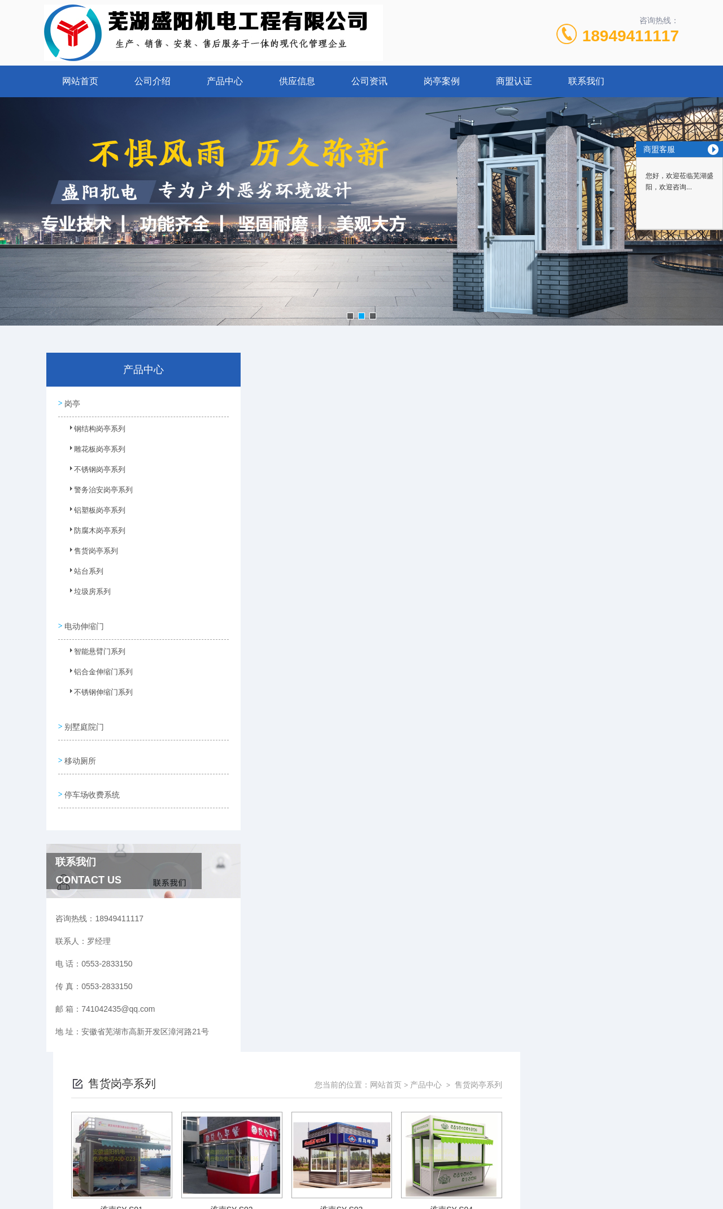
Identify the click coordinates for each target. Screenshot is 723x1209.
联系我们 (586, 81)
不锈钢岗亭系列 (93, 472)
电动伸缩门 (84, 623)
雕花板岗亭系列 (93, 452)
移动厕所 (80, 754)
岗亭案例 (442, 81)
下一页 (478, 904)
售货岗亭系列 (89, 554)
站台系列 (83, 574)
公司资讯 (369, 81)
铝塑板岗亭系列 (93, 513)
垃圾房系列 (86, 595)
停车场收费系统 (92, 786)
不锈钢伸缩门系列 (96, 693)
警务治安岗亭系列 (96, 493)
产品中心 (225, 81)
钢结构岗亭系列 (93, 432)
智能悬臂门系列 (93, 653)
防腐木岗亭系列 (93, 534)
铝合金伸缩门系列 (96, 673)
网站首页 (80, 81)
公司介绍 (152, 81)
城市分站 (53, 1196)
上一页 (413, 904)
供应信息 (297, 81)
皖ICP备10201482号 (441, 1128)
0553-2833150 (292, 1110)
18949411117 (630, 36)
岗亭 (72, 402)
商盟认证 (514, 81)
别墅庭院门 (84, 722)
